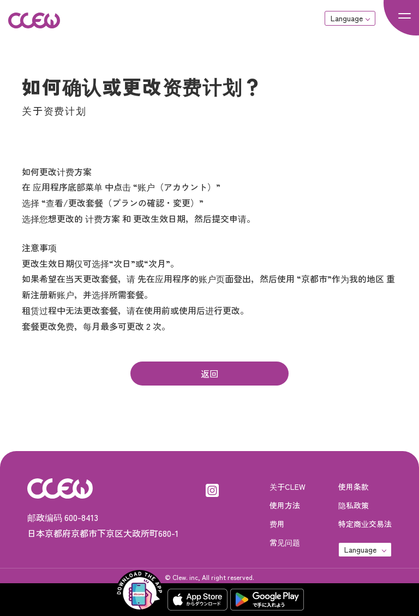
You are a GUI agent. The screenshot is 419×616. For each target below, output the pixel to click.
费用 (277, 523)
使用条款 (353, 486)
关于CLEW (288, 486)
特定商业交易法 (365, 523)
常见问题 (285, 542)
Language (347, 18)
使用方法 (285, 505)
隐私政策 (353, 505)
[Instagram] (212, 488)
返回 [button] (209, 373)
